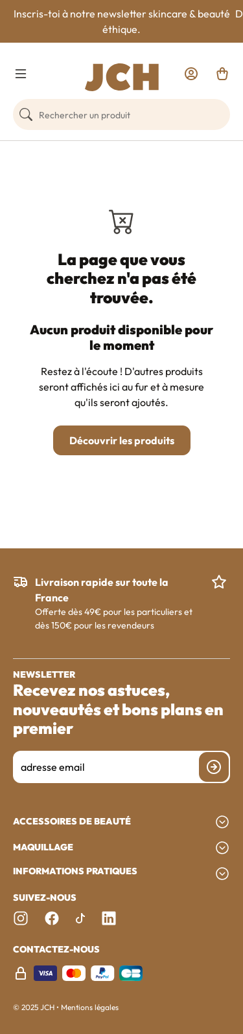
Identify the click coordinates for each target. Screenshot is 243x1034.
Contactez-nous (56, 949)
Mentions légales (90, 1007)
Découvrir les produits (121, 440)
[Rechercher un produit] (121, 114)
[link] (191, 73)
